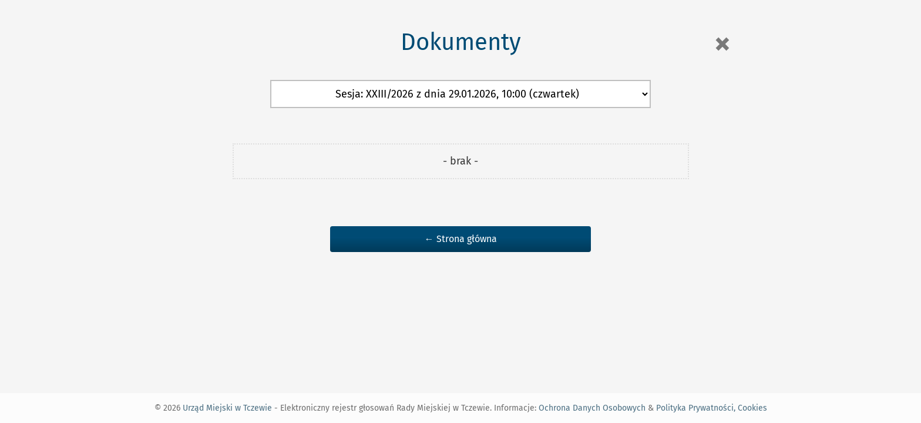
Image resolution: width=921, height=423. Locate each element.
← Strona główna (461, 238)
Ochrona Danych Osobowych (592, 408)
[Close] (722, 44)
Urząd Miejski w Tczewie (227, 408)
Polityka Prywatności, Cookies (711, 408)
